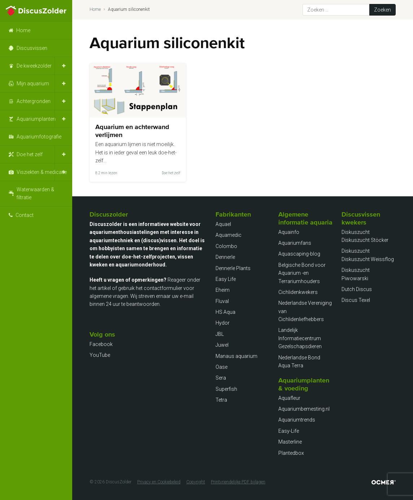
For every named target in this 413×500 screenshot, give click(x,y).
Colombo (226, 246)
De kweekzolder (34, 66)
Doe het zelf (30, 154)
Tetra (221, 400)
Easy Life (226, 279)
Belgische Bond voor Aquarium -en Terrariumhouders (302, 273)
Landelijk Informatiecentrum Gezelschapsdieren (300, 338)
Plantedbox (291, 453)
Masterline (290, 442)
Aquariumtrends (296, 420)
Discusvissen (32, 48)
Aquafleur (289, 398)
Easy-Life (288, 431)
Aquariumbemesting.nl (304, 409)
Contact (25, 215)
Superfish (226, 389)
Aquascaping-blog (299, 254)
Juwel (222, 345)
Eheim (223, 290)
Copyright (195, 481)
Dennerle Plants (233, 268)
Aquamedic (229, 235)
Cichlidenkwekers (298, 292)
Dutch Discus (357, 289)
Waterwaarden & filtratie (35, 193)
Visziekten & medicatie (42, 172)
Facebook (101, 344)
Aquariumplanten (36, 119)
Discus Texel (356, 300)
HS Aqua (225, 312)
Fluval (222, 301)
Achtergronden (34, 101)
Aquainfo (288, 232)
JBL (220, 334)
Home (23, 30)
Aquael (223, 224)
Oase (221, 367)
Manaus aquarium (236, 356)
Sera (221, 378)
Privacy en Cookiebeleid (159, 481)
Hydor (223, 323)
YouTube (100, 355)
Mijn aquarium (33, 83)
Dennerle (225, 257)
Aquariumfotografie (39, 137)
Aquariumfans (294, 243)
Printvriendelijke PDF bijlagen (238, 481)
